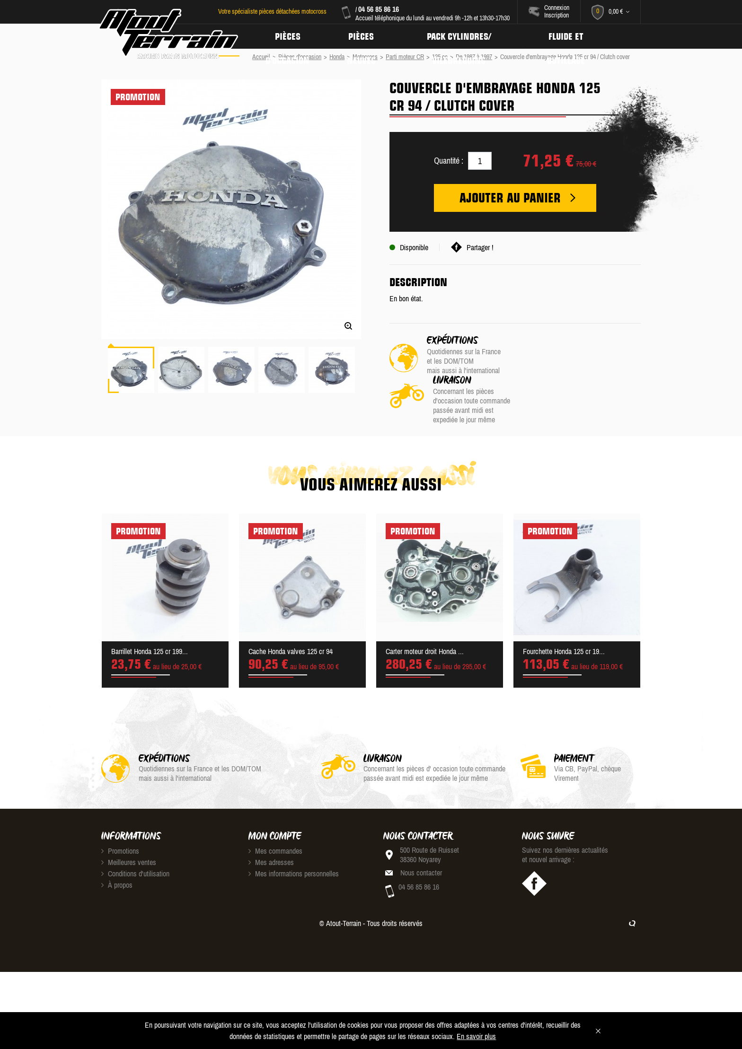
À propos (116, 864)
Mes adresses (271, 841)
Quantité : (448, 161)
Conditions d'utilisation (135, 852)
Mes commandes (275, 830)
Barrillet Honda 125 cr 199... (149, 630)
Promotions (120, 830)
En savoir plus (476, 1036)
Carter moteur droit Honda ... (425, 630)
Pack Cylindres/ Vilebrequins (462, 36)
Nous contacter (421, 852)
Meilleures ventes (128, 841)
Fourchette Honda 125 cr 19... (564, 630)
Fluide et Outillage (570, 36)
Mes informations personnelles (293, 852)
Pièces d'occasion (288, 36)
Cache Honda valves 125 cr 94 (290, 630)
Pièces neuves (363, 36)
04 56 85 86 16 (378, 9)
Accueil (261, 57)
